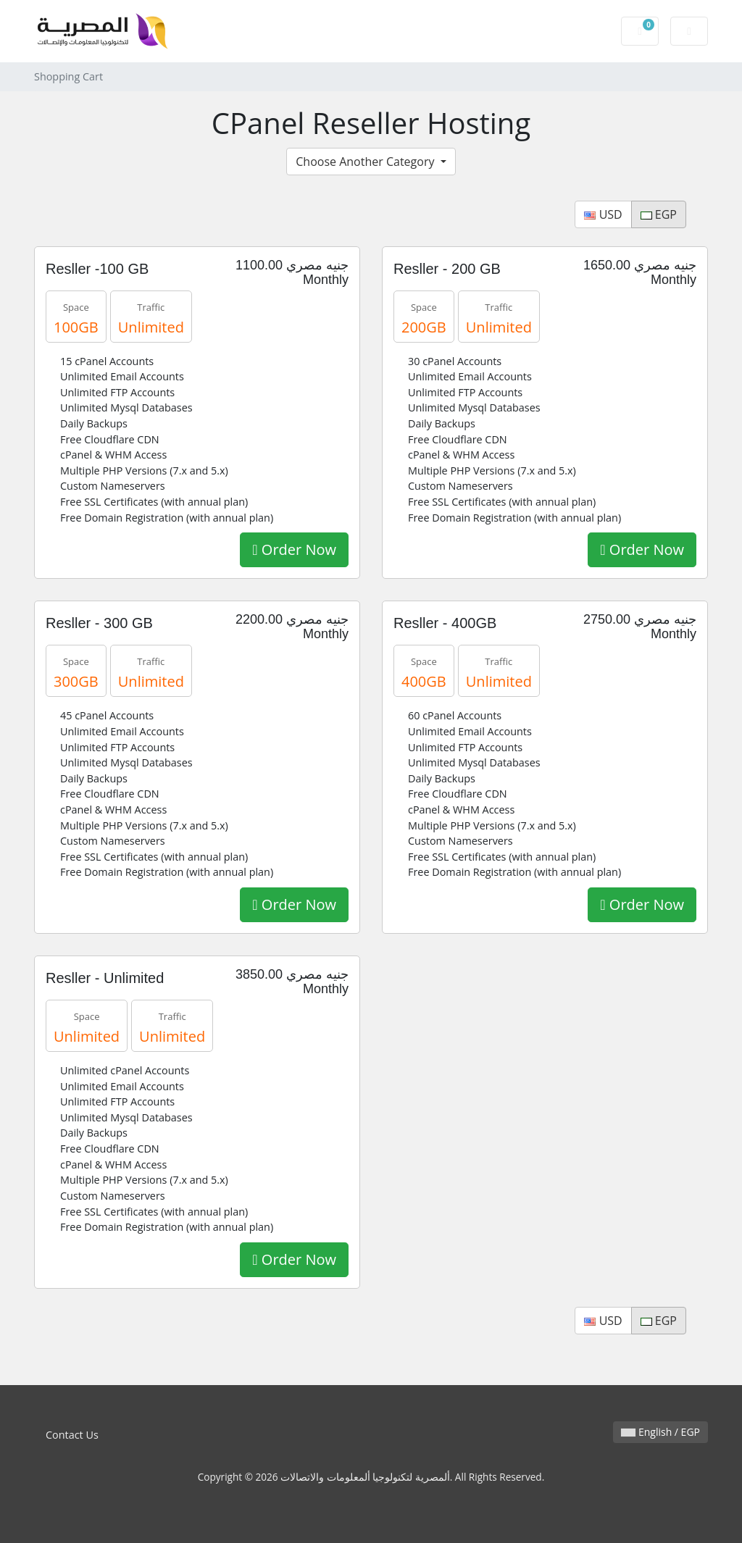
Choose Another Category (366, 162)
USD (603, 214)
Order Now (294, 549)
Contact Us (72, 1435)
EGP (659, 214)
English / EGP (660, 1432)
